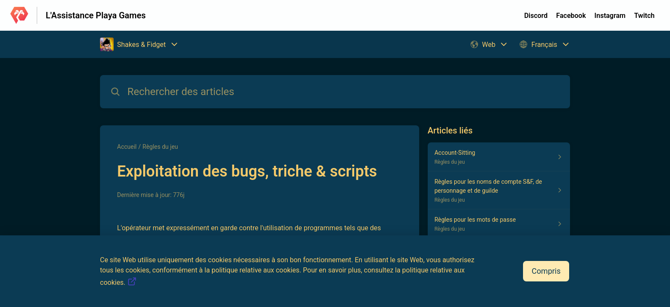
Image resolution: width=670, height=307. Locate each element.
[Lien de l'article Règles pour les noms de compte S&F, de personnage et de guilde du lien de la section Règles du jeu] (499, 190)
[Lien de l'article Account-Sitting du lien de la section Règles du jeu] (499, 156)
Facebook (571, 16)
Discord (536, 16)
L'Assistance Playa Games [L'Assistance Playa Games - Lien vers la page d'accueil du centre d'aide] (96, 15)
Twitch (644, 16)
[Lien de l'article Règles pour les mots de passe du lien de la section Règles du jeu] (499, 223)
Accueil (127, 146)
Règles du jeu (160, 146)
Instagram (610, 16)
